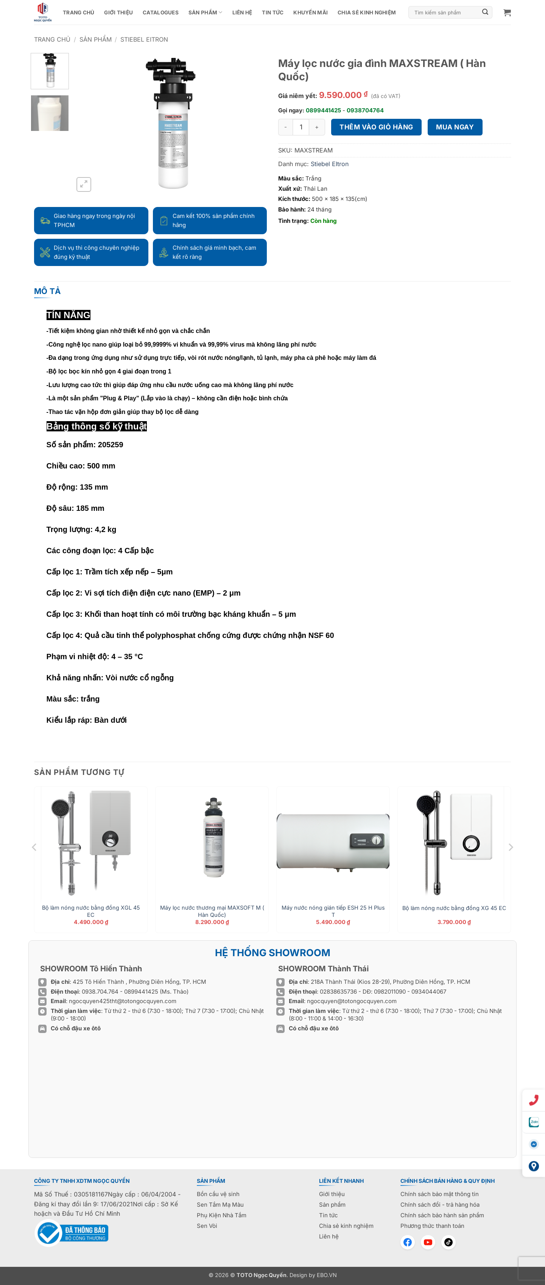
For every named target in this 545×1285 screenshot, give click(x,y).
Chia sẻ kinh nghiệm (367, 12)
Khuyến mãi (310, 12)
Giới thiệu (118, 12)
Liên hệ (242, 12)
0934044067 (428, 991)
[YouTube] (428, 1242)
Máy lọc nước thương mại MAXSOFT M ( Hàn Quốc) (212, 911)
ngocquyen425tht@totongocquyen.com (122, 1001)
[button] (507, 12)
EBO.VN (327, 1275)
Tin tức (272, 12)
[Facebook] (407, 1242)
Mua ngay (455, 127)
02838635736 (339, 991)
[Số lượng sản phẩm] (301, 127)
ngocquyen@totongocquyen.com (352, 1001)
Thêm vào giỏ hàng (376, 127)
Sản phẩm (205, 12)
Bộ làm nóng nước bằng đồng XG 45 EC (454, 908)
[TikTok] (448, 1242)
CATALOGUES (161, 12)
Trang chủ (78, 12)
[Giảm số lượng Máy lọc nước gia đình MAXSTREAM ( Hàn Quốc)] (285, 127)
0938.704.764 (100, 991)
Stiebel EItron (144, 39)
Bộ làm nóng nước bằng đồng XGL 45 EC (91, 911)
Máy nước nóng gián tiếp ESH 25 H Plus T (333, 911)
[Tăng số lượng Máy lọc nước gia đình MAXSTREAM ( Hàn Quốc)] (317, 127)
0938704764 (365, 110)
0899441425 (323, 110)
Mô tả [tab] (47, 291)
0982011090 (390, 991)
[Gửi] (485, 12)
